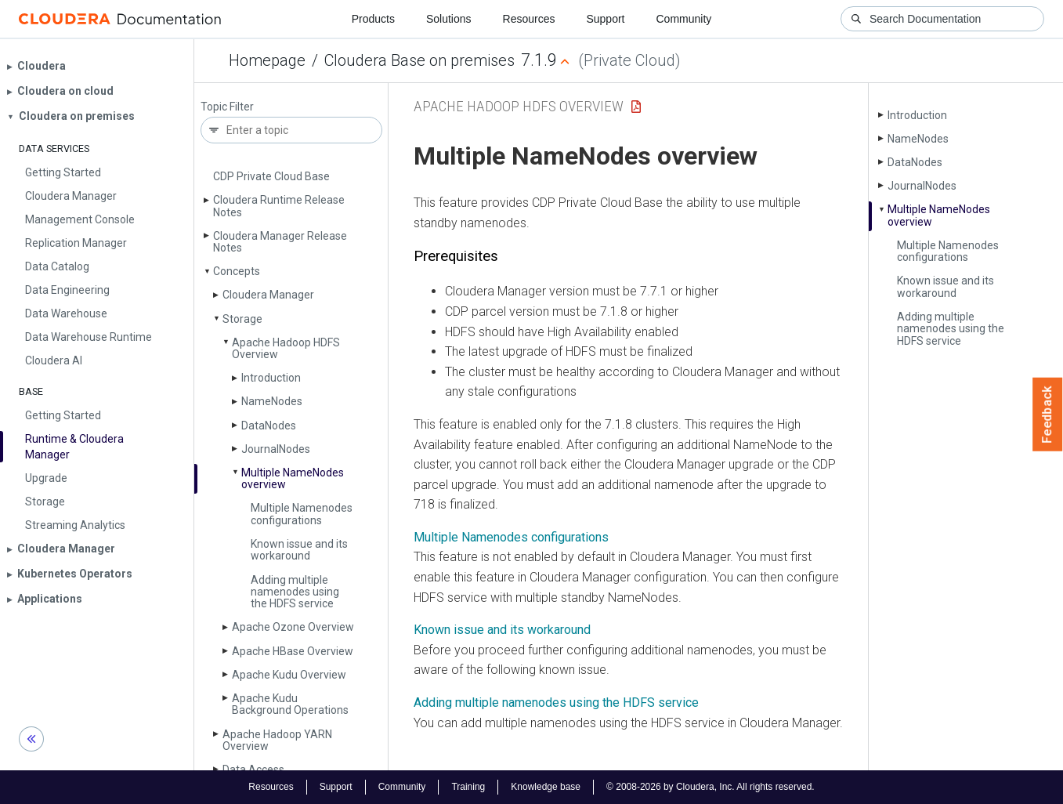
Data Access (253, 769)
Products (373, 19)
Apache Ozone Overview (293, 627)
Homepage (267, 60)
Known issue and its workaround (299, 550)
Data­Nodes (268, 425)
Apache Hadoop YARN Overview (277, 740)
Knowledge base (545, 786)
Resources (529, 19)
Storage (242, 319)
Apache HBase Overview (292, 651)
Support (605, 19)
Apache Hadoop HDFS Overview (286, 348)
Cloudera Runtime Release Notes (279, 206)
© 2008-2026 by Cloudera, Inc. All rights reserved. (710, 786)
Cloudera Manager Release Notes (280, 242)
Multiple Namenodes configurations (302, 514)
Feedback (1047, 415)
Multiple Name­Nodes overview (292, 478)
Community (684, 19)
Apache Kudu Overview (289, 674)
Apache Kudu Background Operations (290, 704)
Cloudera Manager (268, 294)
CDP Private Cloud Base (271, 176)
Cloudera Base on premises (419, 60)
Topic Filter (227, 107)
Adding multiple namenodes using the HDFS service (295, 592)
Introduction (271, 377)
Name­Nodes (271, 401)
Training (468, 786)
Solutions (449, 19)
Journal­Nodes (275, 449)
